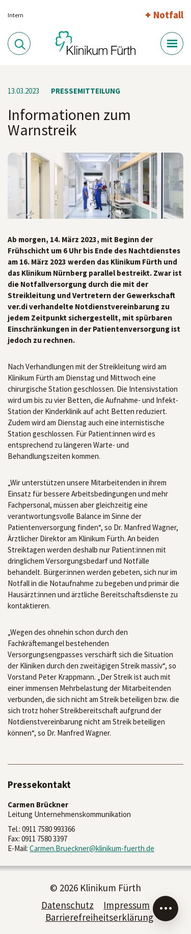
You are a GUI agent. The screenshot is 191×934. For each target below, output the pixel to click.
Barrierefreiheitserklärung (99, 917)
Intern (15, 15)
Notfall (168, 15)
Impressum (126, 905)
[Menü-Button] (171, 43)
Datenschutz (67, 905)
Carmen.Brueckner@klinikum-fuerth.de (92, 848)
